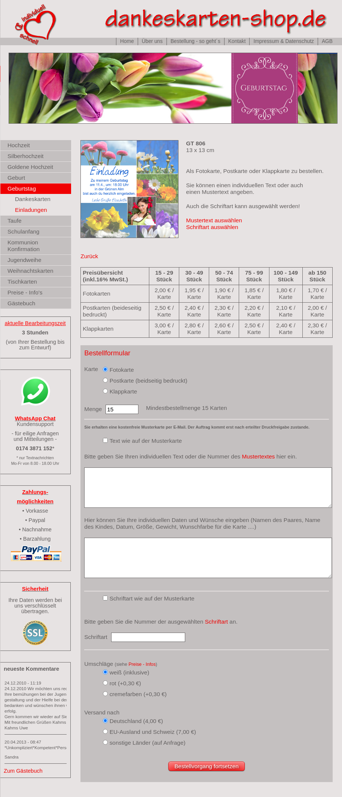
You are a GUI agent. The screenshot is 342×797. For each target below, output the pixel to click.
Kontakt (237, 41)
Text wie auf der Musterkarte (146, 441)
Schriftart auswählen (212, 227)
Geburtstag (21, 188)
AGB (327, 41)
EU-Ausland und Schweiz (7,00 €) (153, 732)
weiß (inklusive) (129, 672)
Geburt (16, 177)
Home (127, 41)
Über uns (152, 41)
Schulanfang (23, 231)
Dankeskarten (33, 199)
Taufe (14, 220)
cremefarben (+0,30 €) (138, 694)
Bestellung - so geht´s (195, 41)
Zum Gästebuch (23, 771)
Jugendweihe (24, 260)
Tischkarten (22, 281)
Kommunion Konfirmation (23, 245)
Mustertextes (258, 456)
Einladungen (31, 210)
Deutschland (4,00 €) (136, 721)
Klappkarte (123, 391)
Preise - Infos (142, 664)
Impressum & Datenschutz (283, 41)
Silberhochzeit (25, 156)
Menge (93, 409)
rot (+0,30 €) (125, 683)
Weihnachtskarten (30, 271)
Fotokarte (122, 370)
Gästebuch (21, 303)
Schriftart (216, 621)
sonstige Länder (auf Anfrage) (148, 742)
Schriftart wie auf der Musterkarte (152, 598)
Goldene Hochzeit (30, 167)
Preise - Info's (24, 292)
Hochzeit (18, 145)
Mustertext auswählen (214, 220)
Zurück (89, 256)
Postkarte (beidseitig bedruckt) (148, 380)
